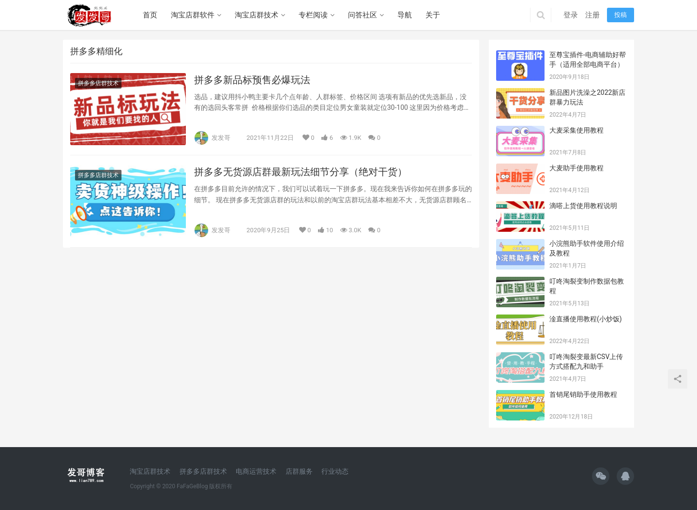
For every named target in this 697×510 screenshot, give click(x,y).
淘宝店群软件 (192, 15)
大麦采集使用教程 (576, 130)
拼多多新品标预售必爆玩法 (252, 80)
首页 (150, 15)
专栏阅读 (313, 15)
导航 (404, 15)
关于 (432, 15)
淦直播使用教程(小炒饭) (585, 319)
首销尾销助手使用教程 (583, 394)
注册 (592, 15)
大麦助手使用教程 (576, 168)
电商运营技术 (256, 471)
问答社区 (362, 15)
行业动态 (334, 471)
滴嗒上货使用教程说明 (583, 206)
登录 (570, 15)
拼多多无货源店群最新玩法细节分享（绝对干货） (300, 172)
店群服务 (299, 471)
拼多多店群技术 (98, 83)
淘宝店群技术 (256, 15)
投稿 (620, 14)
